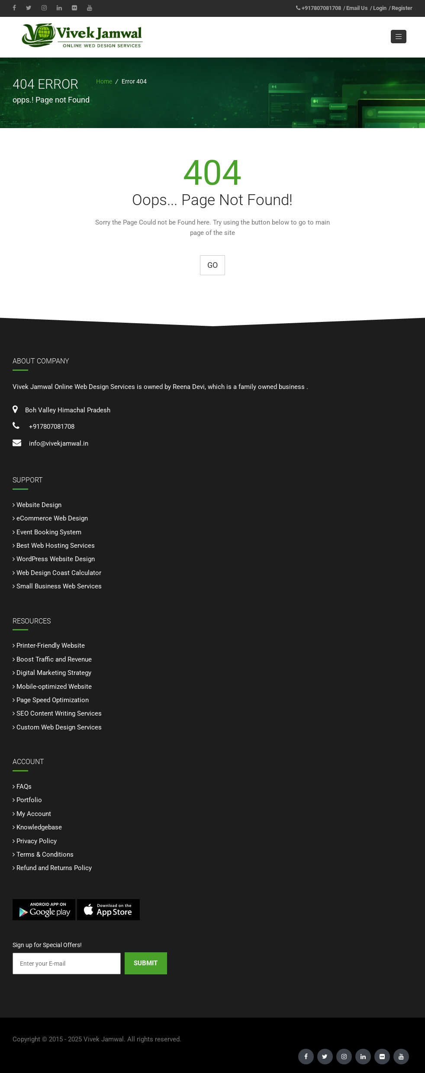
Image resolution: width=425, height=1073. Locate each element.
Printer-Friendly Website (50, 646)
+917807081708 (321, 8)
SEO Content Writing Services (59, 714)
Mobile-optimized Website (54, 687)
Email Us (357, 8)
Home (104, 81)
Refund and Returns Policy (54, 868)
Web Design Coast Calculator (58, 573)
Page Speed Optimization (52, 700)
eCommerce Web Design (52, 519)
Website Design (38, 505)
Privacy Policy (36, 841)
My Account (33, 814)
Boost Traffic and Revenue (54, 659)
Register (402, 8)
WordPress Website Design (55, 559)
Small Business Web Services (59, 587)
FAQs (24, 786)
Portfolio (29, 800)
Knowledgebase (39, 828)
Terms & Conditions (45, 855)
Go (212, 265)
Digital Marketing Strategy (53, 673)
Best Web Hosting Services (55, 546)
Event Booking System (48, 532)
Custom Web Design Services (59, 727)
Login (379, 8)
